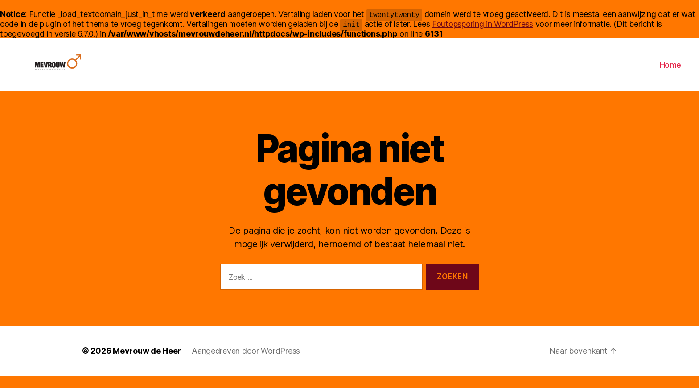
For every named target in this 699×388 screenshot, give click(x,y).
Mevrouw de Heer (147, 362)
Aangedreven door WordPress (246, 362)
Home (670, 70)
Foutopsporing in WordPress (482, 24)
